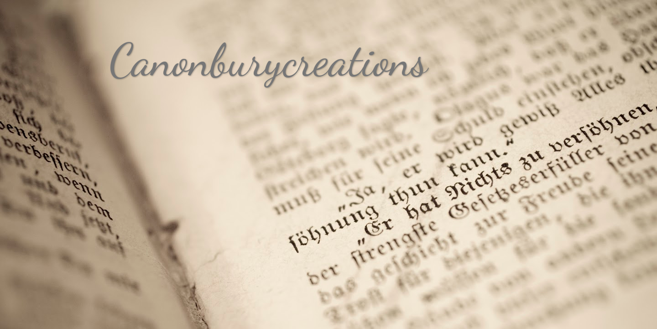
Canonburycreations (269, 60)
